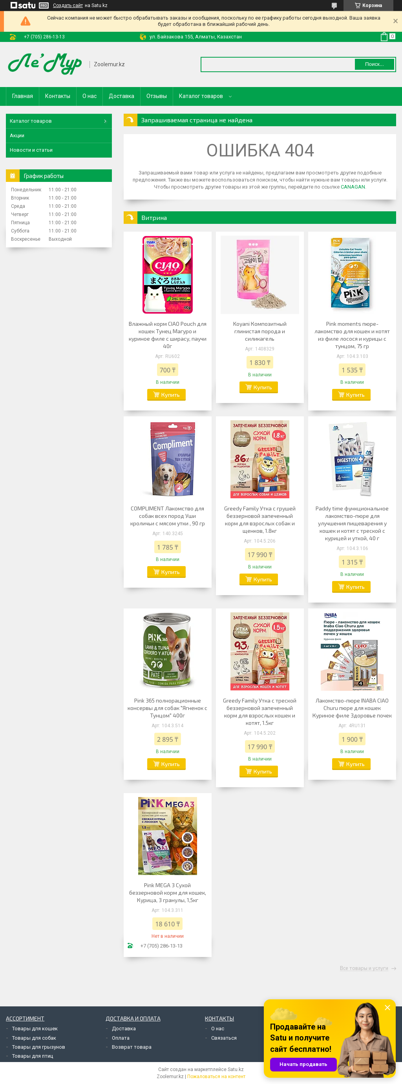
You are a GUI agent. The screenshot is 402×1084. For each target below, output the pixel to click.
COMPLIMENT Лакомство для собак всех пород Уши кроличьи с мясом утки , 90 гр (167, 516)
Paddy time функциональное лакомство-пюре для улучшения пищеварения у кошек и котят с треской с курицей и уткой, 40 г (352, 523)
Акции (17, 135)
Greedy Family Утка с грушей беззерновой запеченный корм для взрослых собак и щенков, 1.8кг (260, 519)
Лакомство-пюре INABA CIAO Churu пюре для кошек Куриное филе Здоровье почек (352, 708)
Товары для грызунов (38, 1047)
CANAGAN (353, 187)
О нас (89, 96)
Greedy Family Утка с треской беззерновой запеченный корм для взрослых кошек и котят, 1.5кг (259, 711)
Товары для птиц (32, 1056)
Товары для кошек (35, 1028)
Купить (170, 394)
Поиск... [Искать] (374, 64)
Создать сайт (68, 5)
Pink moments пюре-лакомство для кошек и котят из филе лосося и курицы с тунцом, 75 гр (352, 334)
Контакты (57, 96)
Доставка (121, 96)
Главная (22, 96)
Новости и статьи (31, 150)
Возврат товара (132, 1047)
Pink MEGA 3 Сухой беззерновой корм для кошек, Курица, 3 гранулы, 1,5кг (167, 892)
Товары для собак (34, 1038)
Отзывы (156, 96)
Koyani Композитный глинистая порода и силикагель (260, 331)
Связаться (224, 1038)
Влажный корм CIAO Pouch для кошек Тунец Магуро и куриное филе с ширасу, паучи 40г (167, 334)
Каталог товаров (201, 96)
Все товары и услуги (364, 968)
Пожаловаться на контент (216, 1076)
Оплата (121, 1038)
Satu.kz (236, 1069)
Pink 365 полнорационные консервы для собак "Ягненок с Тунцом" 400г (167, 708)
